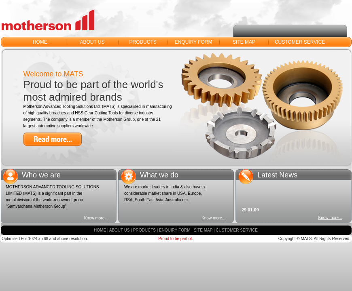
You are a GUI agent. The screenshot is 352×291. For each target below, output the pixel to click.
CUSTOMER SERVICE (300, 42)
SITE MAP (244, 42)
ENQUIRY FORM (193, 42)
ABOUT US (92, 42)
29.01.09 (250, 211)
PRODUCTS (142, 42)
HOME (40, 42)
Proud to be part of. (175, 238)
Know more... (96, 218)
